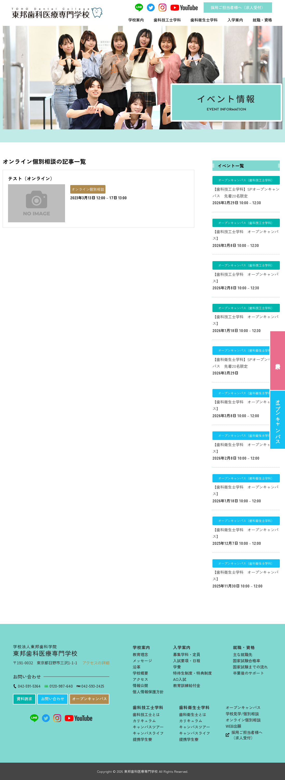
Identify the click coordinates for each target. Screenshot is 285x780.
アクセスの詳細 (95, 662)
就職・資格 (262, 20)
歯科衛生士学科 (204, 20)
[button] (24, 699)
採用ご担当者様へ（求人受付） (238, 7)
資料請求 (277, 361)
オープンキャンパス (277, 419)
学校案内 (136, 20)
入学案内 (235, 20)
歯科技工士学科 (167, 20)
